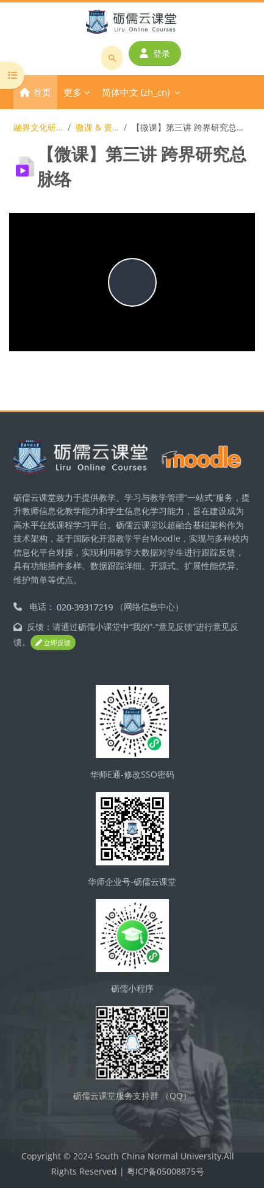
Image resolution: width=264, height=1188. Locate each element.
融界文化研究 (38, 127)
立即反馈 (53, 642)
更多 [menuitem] (72, 92)
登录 (155, 53)
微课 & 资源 (98, 127)
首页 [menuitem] (42, 92)
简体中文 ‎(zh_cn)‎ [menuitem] (135, 92)
